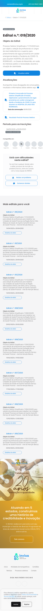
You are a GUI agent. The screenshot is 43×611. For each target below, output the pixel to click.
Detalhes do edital (12, 233)
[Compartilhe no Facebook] (15, 144)
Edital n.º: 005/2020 (13, 434)
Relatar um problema (21, 178)
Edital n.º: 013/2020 (12, 275)
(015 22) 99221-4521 (34, 4)
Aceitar (15, 604)
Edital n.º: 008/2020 (13, 308)
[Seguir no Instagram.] (18, 584)
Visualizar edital (21, 73)
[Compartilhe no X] (21, 144)
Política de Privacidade (29, 594)
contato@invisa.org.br (13, 4)
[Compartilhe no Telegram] (40, 144)
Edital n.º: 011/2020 (12, 243)
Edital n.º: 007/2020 (13, 373)
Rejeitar (27, 604)
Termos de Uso (9, 596)
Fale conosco (21, 539)
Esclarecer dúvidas (21, 183)
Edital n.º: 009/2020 (13, 340)
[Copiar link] (6, 144)
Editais (9, 17)
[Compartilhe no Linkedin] (27, 144)
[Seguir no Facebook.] (24, 584)
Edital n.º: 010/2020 (12, 212)
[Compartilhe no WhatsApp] (34, 144)
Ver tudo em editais (21, 463)
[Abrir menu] (5, 10)
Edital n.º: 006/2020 (13, 404)
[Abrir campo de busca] (37, 10)
